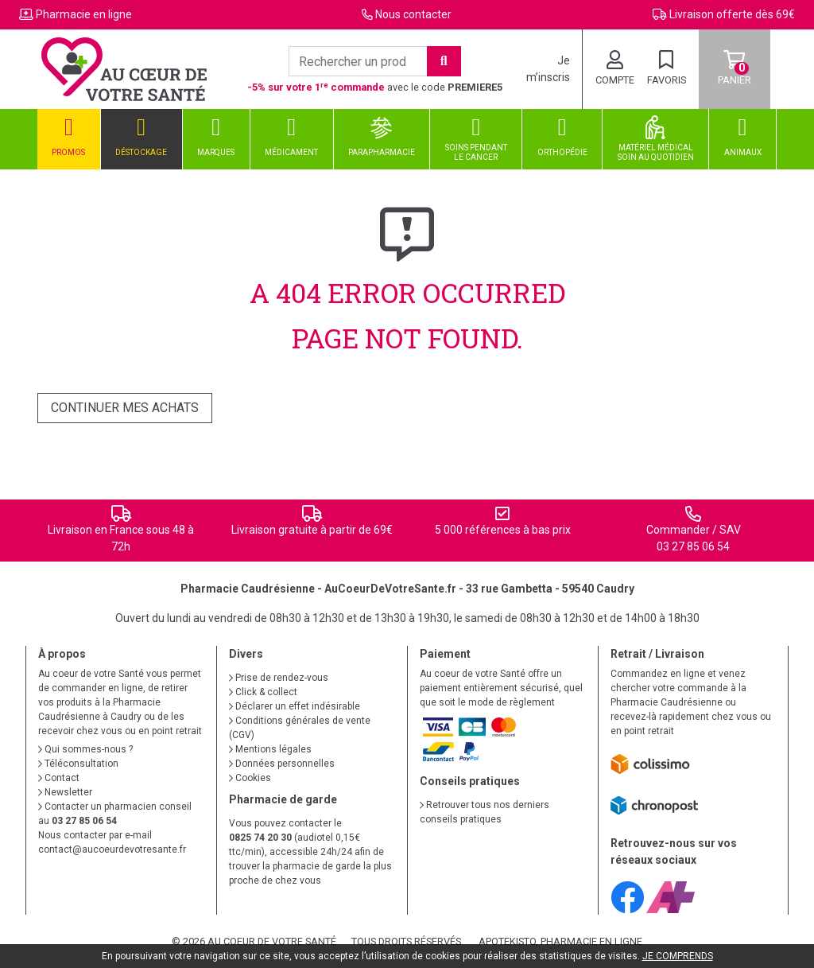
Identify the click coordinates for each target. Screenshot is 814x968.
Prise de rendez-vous (278, 677)
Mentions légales (270, 749)
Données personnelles (282, 763)
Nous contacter (413, 14)
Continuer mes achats (125, 407)
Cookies (250, 777)
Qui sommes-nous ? (85, 749)
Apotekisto (560, 941)
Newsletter (65, 792)
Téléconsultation (78, 763)
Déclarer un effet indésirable (294, 706)
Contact (58, 777)
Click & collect (263, 692)
